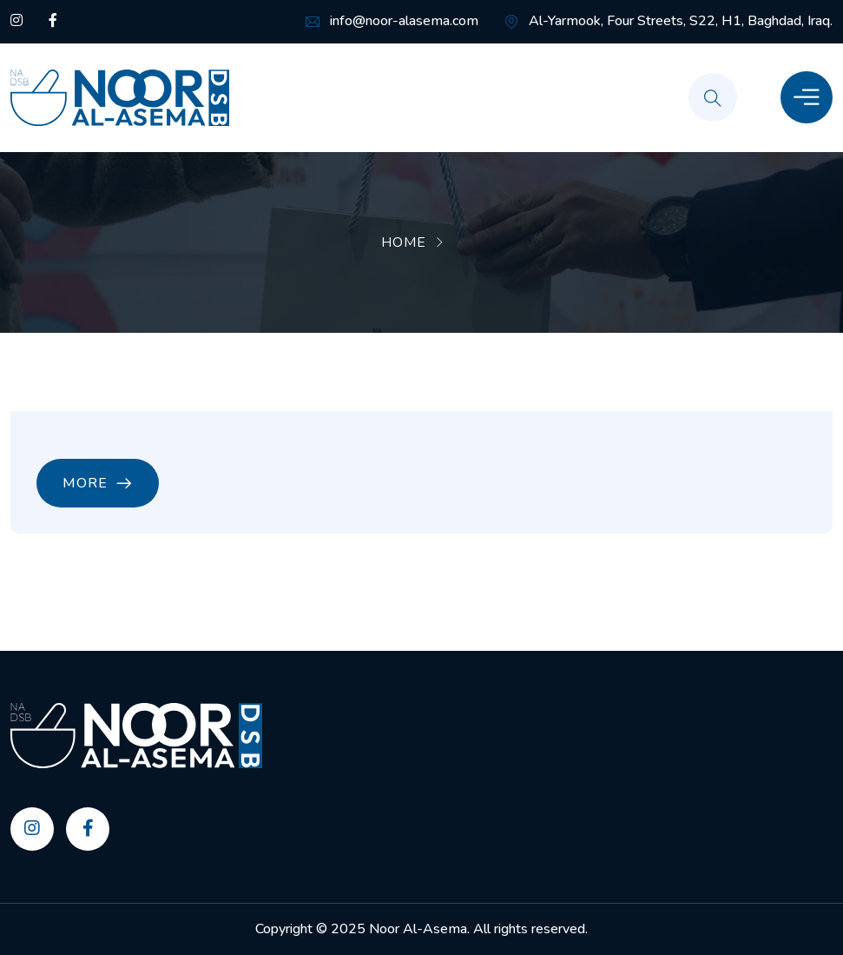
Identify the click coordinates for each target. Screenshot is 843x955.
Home (403, 242)
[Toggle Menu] (806, 97)
